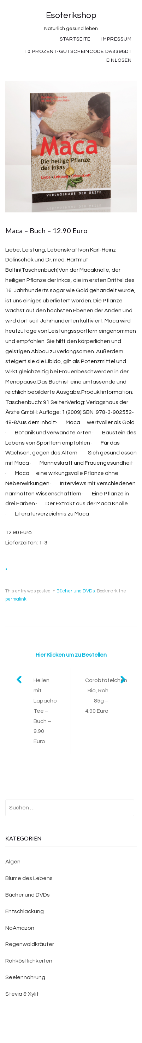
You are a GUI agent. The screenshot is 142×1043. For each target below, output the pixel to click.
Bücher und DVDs (76, 591)
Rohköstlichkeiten (28, 961)
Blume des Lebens (29, 878)
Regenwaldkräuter (29, 944)
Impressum (116, 39)
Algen (12, 861)
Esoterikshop (71, 15)
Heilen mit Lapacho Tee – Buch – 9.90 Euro (45, 710)
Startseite (75, 39)
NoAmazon (19, 928)
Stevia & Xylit (22, 994)
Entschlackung (24, 911)
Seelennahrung (25, 977)
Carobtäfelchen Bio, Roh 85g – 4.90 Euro (106, 695)
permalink (15, 599)
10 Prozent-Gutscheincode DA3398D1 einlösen (78, 56)
